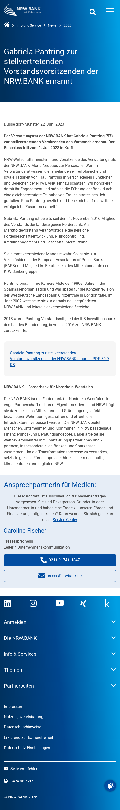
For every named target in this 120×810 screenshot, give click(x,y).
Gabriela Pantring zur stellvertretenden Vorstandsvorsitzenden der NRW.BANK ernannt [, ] (59, 359)
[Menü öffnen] (110, 11)
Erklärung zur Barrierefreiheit (28, 737)
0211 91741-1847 (65, 561)
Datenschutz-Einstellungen (27, 747)
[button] (110, 786)
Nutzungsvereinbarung (23, 716)
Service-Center (65, 519)
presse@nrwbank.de (60, 577)
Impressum (13, 706)
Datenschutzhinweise (22, 727)
